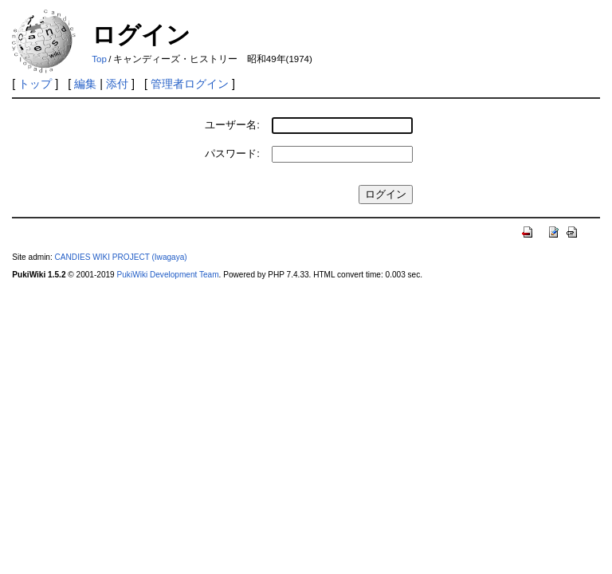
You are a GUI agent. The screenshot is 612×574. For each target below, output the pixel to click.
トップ (35, 83)
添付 (117, 83)
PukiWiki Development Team (168, 274)
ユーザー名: (232, 125)
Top (99, 59)
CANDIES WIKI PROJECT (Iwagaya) (121, 257)
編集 (85, 83)
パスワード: (232, 153)
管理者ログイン (190, 83)
